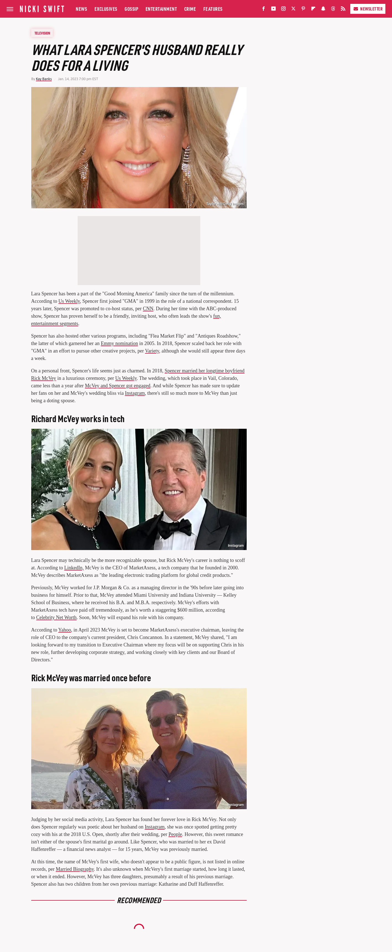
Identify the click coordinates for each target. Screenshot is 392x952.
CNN (148, 308)
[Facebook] (263, 9)
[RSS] (343, 9)
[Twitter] (293, 9)
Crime (190, 9)
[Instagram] (283, 9)
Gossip (131, 9)
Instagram (135, 393)
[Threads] (333, 9)
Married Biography (75, 869)
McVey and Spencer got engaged (117, 385)
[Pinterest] (303, 9)
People (175, 834)
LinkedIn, (73, 567)
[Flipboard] (313, 9)
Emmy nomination (119, 343)
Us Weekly (69, 301)
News (81, 9)
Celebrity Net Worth (56, 617)
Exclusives (105, 9)
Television (42, 32)
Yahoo (64, 630)
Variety (152, 351)
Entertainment (161, 9)
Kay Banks (44, 79)
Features (213, 9)
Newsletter (368, 9)
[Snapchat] (323, 9)
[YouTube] (273, 9)
